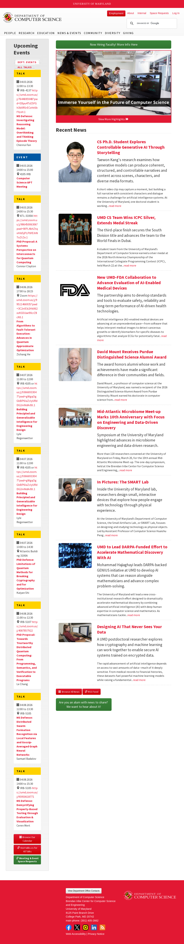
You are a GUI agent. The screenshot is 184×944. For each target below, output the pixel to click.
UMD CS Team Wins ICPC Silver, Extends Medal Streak (126, 220)
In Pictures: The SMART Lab (123, 482)
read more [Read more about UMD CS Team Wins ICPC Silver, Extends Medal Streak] (130, 265)
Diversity (112, 33)
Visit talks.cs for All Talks (27, 849)
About (130, 13)
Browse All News (69, 691)
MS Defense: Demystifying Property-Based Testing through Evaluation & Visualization (27, 811)
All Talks (25, 67)
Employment (116, 13)
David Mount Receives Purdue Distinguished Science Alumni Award (132, 354)
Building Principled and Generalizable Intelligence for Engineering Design (27, 503)
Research (26, 33)
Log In (176, 13)
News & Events (69, 33)
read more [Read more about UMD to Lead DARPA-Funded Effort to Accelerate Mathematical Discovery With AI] (133, 615)
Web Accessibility (76, 933)
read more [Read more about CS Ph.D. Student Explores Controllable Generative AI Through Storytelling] (115, 206)
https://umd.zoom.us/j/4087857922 (27, 626)
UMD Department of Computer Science (32, 17)
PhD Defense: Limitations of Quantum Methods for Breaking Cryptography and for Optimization (26, 574)
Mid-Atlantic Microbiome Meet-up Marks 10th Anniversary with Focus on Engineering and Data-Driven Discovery (131, 419)
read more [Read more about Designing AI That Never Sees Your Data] (139, 680)
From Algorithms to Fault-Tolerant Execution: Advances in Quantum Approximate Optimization (26, 335)
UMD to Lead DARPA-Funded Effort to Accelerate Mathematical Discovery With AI (132, 552)
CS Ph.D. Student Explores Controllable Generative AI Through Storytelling (131, 147)
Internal (141, 13)
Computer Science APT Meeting (24, 182)
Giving (128, 33)
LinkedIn (94, 927)
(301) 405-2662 (89, 920)
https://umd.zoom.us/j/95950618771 (27, 792)
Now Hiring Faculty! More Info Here (113, 44)
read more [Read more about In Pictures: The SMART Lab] (111, 535)
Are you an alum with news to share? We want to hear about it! (84, 704)
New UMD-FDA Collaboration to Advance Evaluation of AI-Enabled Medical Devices (129, 282)
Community (93, 33)
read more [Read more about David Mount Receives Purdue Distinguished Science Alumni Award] (120, 399)
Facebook (69, 927)
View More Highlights (113, 119)
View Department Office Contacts (84, 891)
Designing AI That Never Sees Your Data (129, 629)
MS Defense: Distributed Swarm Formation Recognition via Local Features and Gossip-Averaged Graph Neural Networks (27, 736)
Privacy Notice (96, 933)
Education (46, 33)
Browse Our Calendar (27, 839)
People (10, 33)
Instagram (85, 927)
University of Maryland (92, 4)
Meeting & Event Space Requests (27, 860)
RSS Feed (91, 691)
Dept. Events (29, 62)
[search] (151, 23)
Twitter (77, 927)
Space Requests (159, 13)
